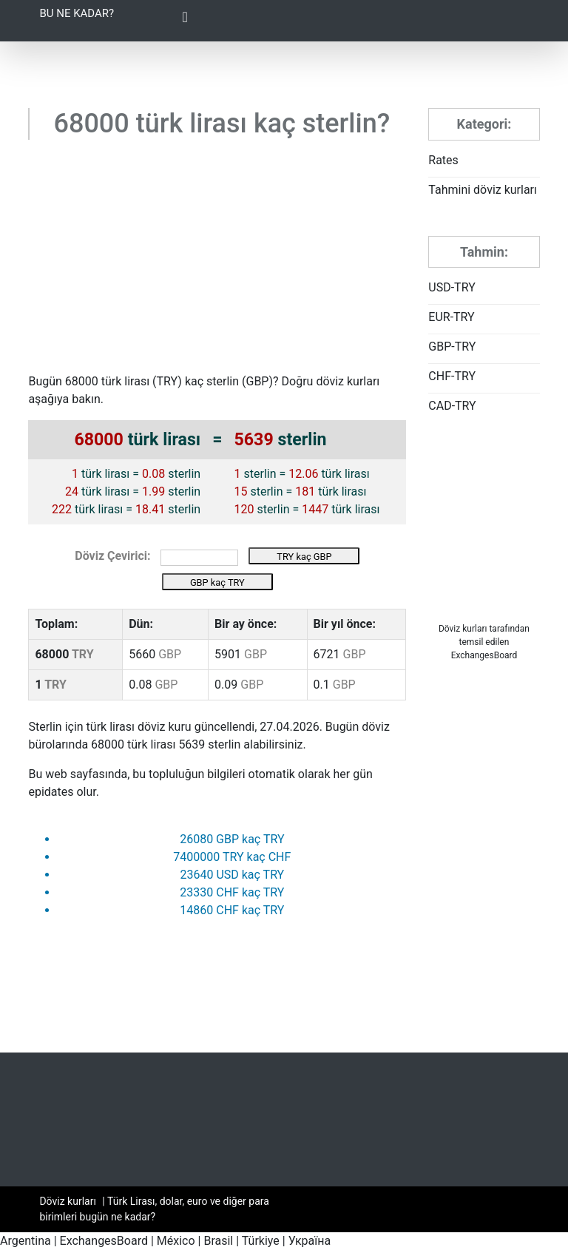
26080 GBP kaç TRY (232, 839)
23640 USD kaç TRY (232, 875)
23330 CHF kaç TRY (232, 892)
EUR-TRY (451, 317)
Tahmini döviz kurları (482, 190)
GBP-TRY (452, 346)
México (176, 1241)
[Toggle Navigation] (185, 21)
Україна (309, 1241)
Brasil (218, 1241)
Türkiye (261, 1241)
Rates (443, 160)
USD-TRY (451, 287)
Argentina (25, 1241)
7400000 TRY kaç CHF (232, 857)
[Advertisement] (217, 261)
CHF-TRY (452, 376)
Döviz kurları (463, 629)
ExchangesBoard (104, 1241)
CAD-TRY (452, 406)
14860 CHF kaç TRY (232, 910)
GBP (257, 381)
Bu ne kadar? (76, 13)
